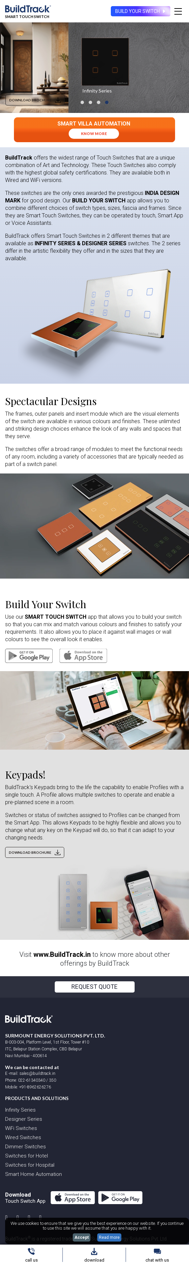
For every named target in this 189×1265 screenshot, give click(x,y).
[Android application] (29, 656)
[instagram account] (6, 1218)
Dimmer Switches (25, 1147)
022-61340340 (31, 1080)
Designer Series (23, 1119)
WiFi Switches (21, 1128)
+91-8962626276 (35, 1087)
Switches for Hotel (26, 1156)
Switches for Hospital (29, 1165)
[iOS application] (80, 656)
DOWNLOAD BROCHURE (35, 100)
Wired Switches (23, 1137)
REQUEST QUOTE (94, 986)
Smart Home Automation (33, 1174)
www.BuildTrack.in (62, 954)
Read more (109, 1237)
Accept (81, 1237)
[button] (82, 102)
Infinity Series (20, 1110)
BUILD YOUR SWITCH (140, 11)
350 (52, 1080)
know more (94, 133)
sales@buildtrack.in (36, 1073)
